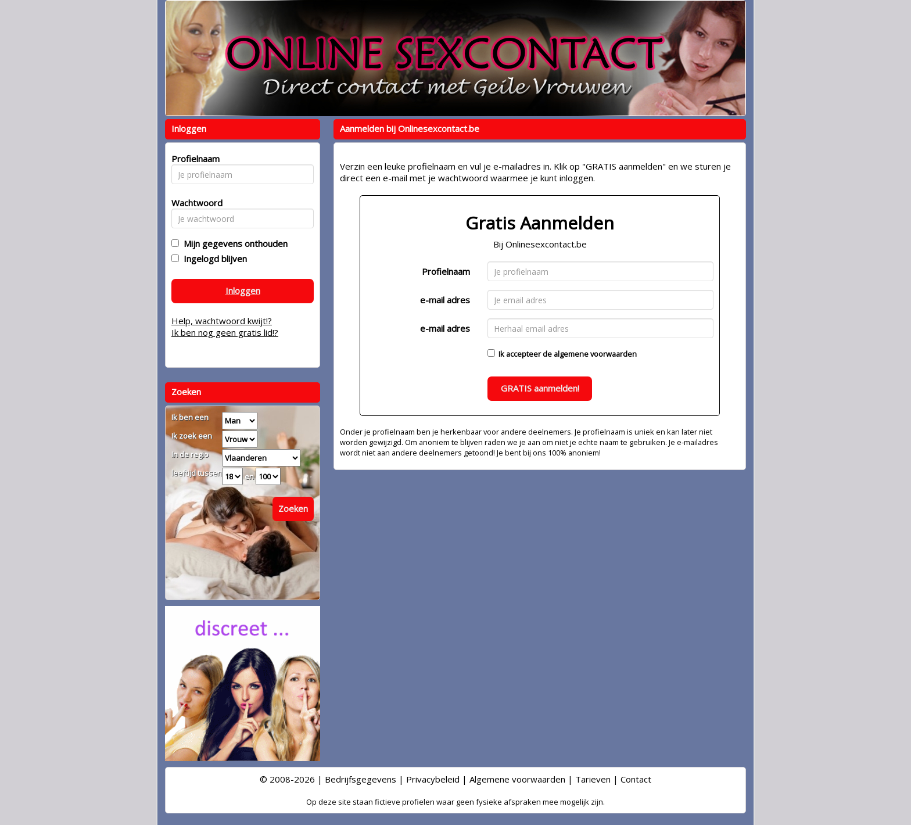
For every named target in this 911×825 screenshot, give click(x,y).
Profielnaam (446, 271)
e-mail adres (445, 300)
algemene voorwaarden (595, 354)
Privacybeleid (433, 779)
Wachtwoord (193, 203)
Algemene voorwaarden (517, 779)
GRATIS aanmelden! (540, 388)
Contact (636, 779)
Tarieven (593, 779)
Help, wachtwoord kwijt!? (221, 321)
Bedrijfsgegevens (360, 779)
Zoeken (293, 508)
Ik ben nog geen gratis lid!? (224, 332)
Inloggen (242, 290)
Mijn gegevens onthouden (233, 243)
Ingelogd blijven (213, 258)
